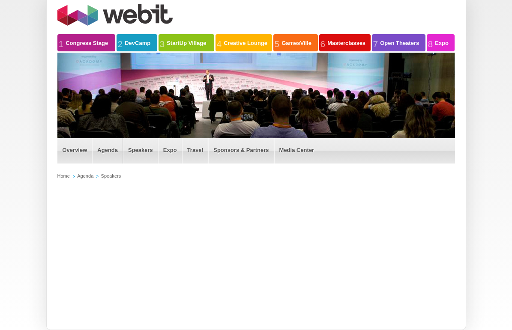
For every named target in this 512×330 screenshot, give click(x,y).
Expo (438, 42)
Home (63, 175)
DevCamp (134, 42)
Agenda (85, 175)
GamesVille (293, 42)
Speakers (111, 175)
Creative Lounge (242, 42)
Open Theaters (396, 42)
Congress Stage (83, 42)
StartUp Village (183, 42)
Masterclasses (343, 42)
